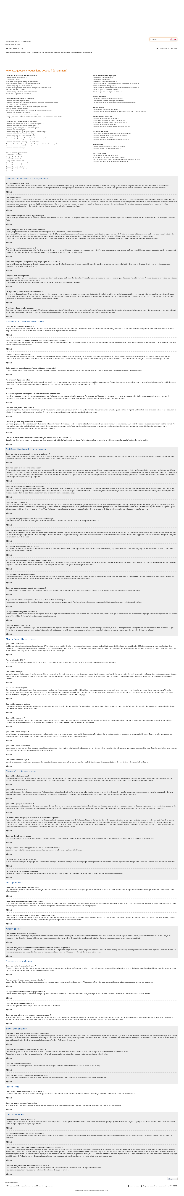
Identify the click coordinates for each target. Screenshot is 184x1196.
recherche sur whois (138, 1149)
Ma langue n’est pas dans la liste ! (17, 108)
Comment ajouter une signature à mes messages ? (22, 128)
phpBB (91, 384)
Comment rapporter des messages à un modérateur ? (23, 142)
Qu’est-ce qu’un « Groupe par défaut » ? (106, 89)
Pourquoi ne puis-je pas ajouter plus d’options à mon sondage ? (26, 131)
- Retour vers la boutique (12, 44)
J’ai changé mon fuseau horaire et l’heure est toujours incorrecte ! (27, 106)
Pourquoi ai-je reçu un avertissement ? (18, 140)
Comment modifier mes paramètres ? (18, 100)
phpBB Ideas (111, 1135)
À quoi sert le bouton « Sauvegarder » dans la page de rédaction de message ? (31, 144)
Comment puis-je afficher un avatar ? (18, 113)
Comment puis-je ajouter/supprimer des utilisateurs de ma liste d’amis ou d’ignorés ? (120, 111)
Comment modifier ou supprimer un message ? (21, 125)
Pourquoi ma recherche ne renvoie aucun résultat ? (109, 120)
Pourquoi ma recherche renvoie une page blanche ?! (110, 122)
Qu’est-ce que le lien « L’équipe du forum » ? (107, 92)
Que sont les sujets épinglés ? (15, 167)
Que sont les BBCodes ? (14, 155)
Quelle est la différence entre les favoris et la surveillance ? (112, 133)
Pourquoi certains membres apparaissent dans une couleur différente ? (116, 88)
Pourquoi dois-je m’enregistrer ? (16, 77)
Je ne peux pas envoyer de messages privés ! (108, 98)
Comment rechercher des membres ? (105, 124)
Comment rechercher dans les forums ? (106, 118)
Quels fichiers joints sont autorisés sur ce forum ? (109, 146)
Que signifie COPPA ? (13, 79)
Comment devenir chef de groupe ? (104, 86)
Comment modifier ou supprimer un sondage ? (21, 134)
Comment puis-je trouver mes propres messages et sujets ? (112, 126)
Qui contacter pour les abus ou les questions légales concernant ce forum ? (117, 159)
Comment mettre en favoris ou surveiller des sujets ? (110, 135)
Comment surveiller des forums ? (103, 137)
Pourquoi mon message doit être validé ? (19, 146)
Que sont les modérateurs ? (102, 79)
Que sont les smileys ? (13, 159)
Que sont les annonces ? (14, 165)
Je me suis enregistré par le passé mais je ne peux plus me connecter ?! (29, 88)
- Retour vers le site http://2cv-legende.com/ (18, 41)
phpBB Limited (62, 1122)
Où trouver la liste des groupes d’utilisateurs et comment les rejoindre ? (116, 83)
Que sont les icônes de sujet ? (15, 171)
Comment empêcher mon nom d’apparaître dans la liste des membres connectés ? (32, 102)
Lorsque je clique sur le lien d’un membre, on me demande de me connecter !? (34, 117)
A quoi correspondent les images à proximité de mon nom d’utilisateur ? (29, 111)
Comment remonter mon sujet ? (16, 148)
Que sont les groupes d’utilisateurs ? (105, 81)
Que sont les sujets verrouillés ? (16, 169)
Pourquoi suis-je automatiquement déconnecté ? (21, 92)
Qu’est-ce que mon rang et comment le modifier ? (22, 115)
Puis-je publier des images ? (15, 161)
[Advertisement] (70, 61)
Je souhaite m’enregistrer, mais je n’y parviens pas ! (22, 81)
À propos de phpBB (24, 1124)
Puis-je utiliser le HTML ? (14, 157)
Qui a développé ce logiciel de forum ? (105, 155)
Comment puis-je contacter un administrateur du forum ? (111, 161)
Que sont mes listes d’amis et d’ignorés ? (106, 109)
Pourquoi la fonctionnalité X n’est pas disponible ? (109, 157)
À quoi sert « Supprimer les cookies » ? (18, 94)
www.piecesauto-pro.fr (11, 1182)
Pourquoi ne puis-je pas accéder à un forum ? (20, 136)
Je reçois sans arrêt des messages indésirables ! (108, 100)
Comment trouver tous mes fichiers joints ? (106, 148)
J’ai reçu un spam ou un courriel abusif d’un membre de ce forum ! (114, 102)
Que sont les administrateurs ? (103, 77)
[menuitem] (20, 48)
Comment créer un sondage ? (15, 130)
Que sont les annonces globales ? (17, 163)
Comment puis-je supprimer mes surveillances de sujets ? (111, 139)
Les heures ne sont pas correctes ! (17, 105)
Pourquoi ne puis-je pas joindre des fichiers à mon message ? (26, 138)
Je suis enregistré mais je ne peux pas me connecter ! (23, 83)
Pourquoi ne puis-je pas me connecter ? (18, 86)
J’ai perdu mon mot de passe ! (15, 89)
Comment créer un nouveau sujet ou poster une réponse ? (24, 124)
